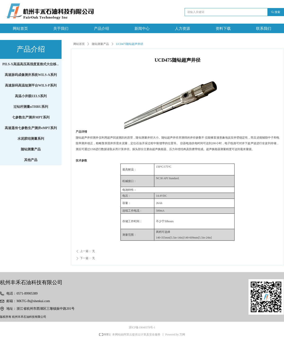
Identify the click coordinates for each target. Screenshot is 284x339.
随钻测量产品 (100, 44)
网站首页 (79, 44)
